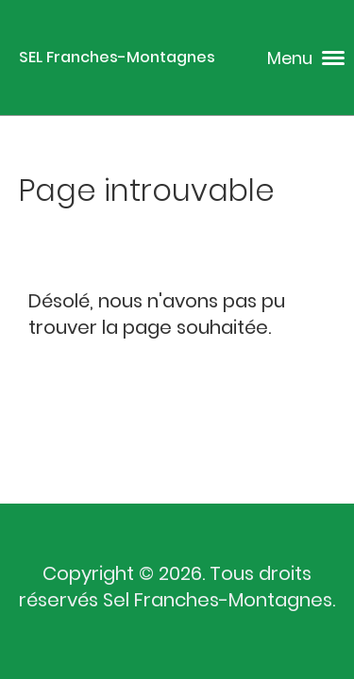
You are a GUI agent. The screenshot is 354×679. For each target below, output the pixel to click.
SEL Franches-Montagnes (117, 57)
